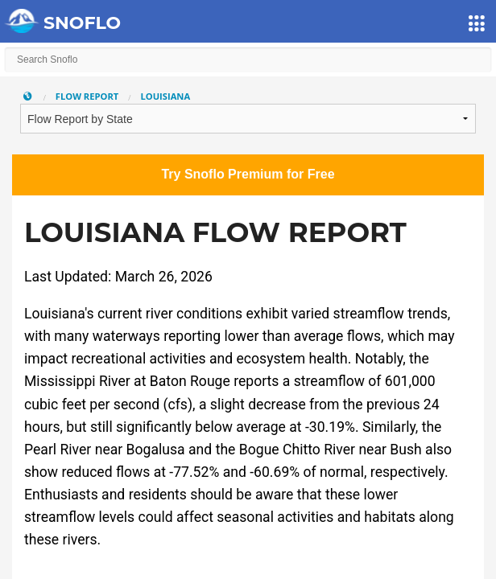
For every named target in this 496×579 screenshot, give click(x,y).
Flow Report (87, 96)
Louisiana (165, 96)
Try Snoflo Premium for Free (247, 174)
